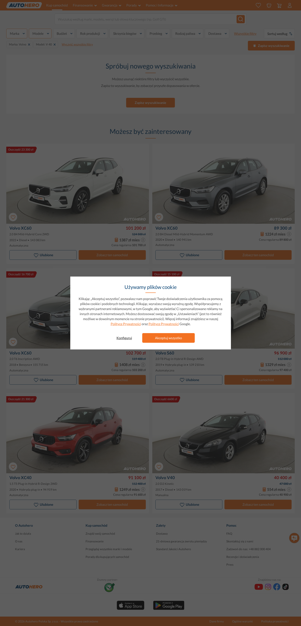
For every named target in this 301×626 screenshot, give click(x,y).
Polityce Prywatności (126, 324)
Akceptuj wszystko (168, 338)
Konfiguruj (124, 338)
